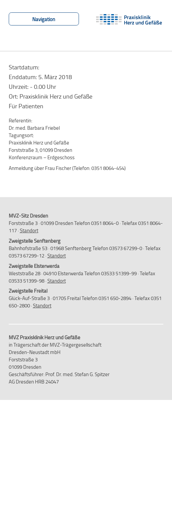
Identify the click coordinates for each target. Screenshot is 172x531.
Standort (29, 230)
